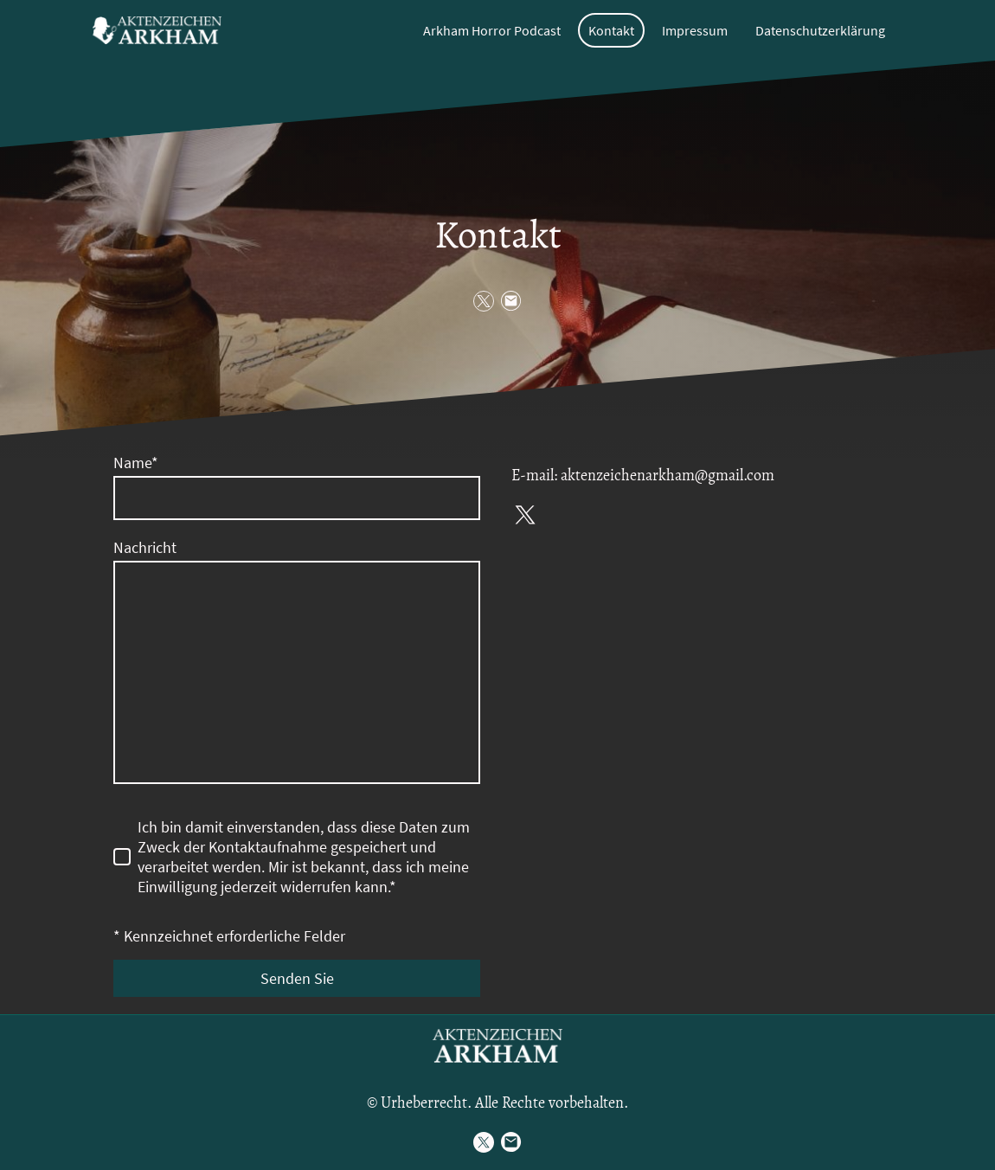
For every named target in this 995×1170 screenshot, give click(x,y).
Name (135, 462)
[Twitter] (483, 301)
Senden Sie (297, 978)
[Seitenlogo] (157, 30)
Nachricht (145, 547)
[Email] (511, 301)
